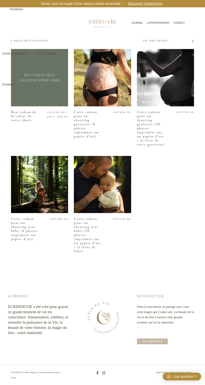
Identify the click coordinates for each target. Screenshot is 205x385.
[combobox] (167, 40)
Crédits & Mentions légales (180, 372)
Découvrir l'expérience (145, 4)
